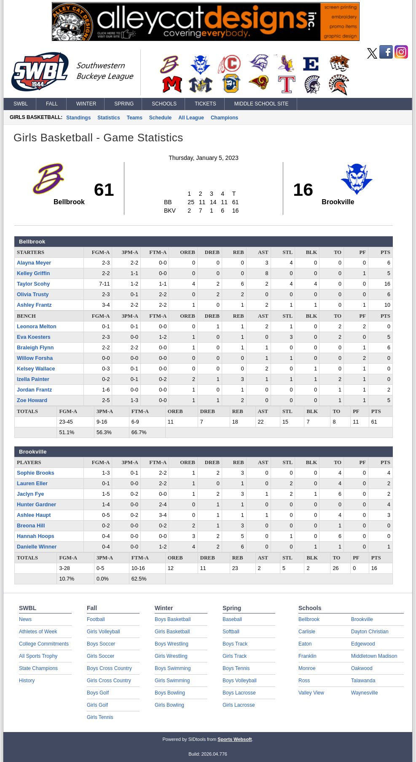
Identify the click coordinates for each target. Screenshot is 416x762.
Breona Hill (31, 526)
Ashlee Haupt (34, 515)
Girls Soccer (100, 656)
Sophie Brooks (35, 473)
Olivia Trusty (33, 294)
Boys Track (235, 644)
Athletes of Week (38, 632)
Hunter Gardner (36, 505)
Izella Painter (33, 379)
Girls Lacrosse (239, 705)
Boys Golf (98, 693)
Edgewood (363, 644)
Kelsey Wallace (36, 369)
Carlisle (306, 632)
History (27, 681)
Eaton (304, 644)
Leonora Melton (36, 327)
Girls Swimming (172, 681)
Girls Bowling (169, 705)
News (25, 619)
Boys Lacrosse (239, 693)
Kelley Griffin (33, 273)
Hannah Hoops (35, 536)
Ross (304, 681)
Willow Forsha (35, 358)
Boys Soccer (101, 644)
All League (191, 118)
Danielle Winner (36, 547)
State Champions (38, 668)
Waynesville (364, 693)
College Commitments (44, 644)
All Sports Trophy (38, 656)
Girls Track (235, 656)
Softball (231, 632)
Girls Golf (97, 705)
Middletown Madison (374, 656)
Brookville (362, 619)
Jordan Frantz (34, 390)
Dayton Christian (370, 632)
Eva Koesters (34, 337)
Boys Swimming (173, 668)
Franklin (307, 656)
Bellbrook (308, 619)
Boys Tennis (236, 668)
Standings (78, 118)
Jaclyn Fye (30, 494)
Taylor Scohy (33, 284)
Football (96, 619)
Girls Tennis (100, 717)
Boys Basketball (173, 619)
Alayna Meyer (34, 263)
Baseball (232, 619)
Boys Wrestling (171, 644)
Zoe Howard (32, 400)
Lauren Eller (32, 483)
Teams (134, 118)
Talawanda (363, 681)
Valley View (311, 693)
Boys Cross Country (109, 668)
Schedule (160, 118)
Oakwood (362, 668)
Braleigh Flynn (35, 348)
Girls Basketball (172, 632)
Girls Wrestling (171, 656)
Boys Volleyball (240, 681)
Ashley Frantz (34, 305)
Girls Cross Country (109, 681)
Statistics (108, 118)
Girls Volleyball (103, 632)
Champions (224, 118)
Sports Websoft (234, 739)
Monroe (307, 668)
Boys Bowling (170, 693)
